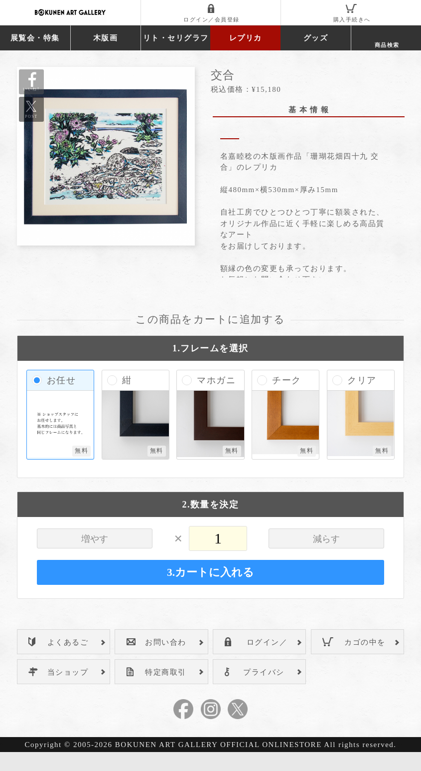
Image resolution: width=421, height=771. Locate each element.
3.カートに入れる (210, 591)
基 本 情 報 (308, 110)
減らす (326, 558)
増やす (94, 558)
